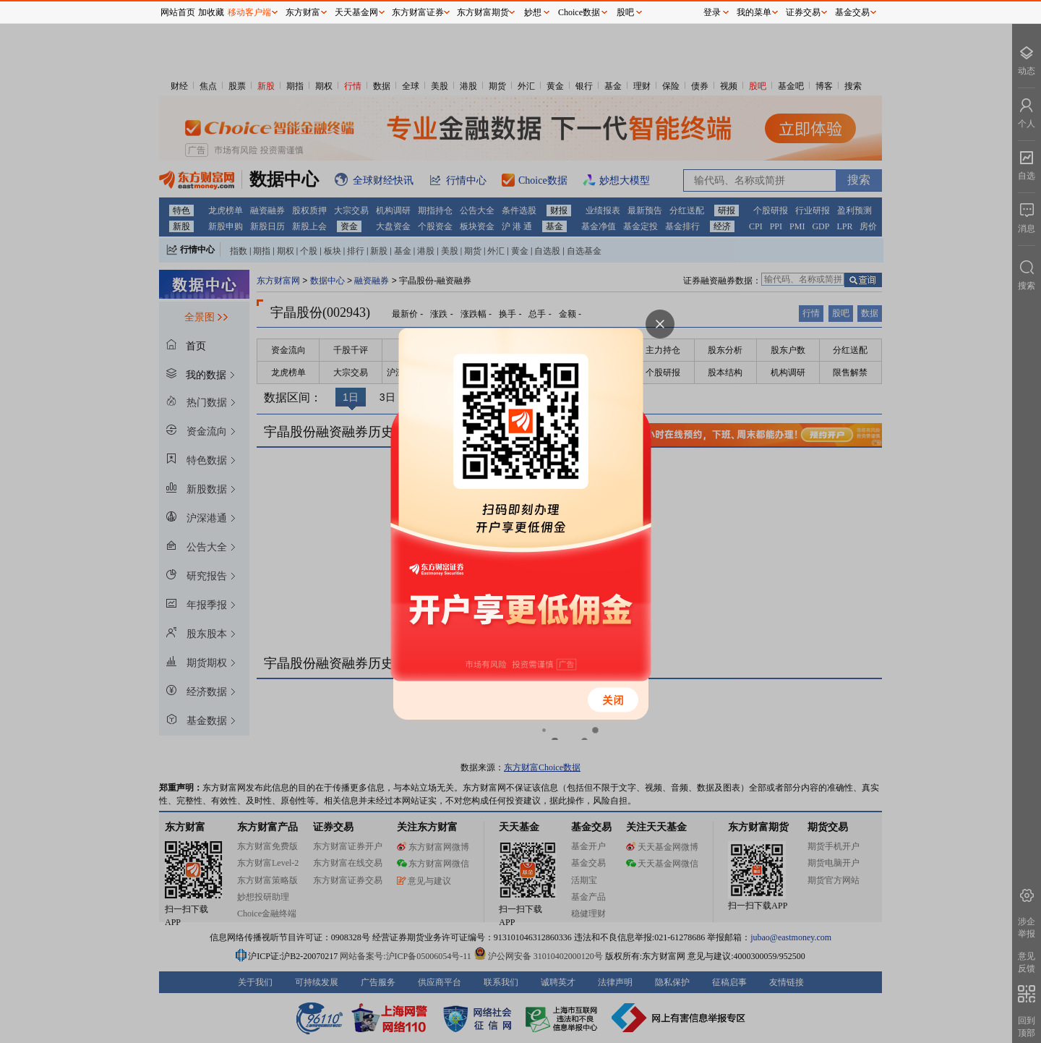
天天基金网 (356, 12)
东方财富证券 (418, 12)
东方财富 (303, 12)
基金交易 (852, 12)
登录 (712, 12)
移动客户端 (249, 12)
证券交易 (803, 12)
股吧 (625, 12)
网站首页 (177, 12)
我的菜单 (754, 12)
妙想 (532, 12)
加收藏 (211, 12)
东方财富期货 (483, 12)
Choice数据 (579, 12)
